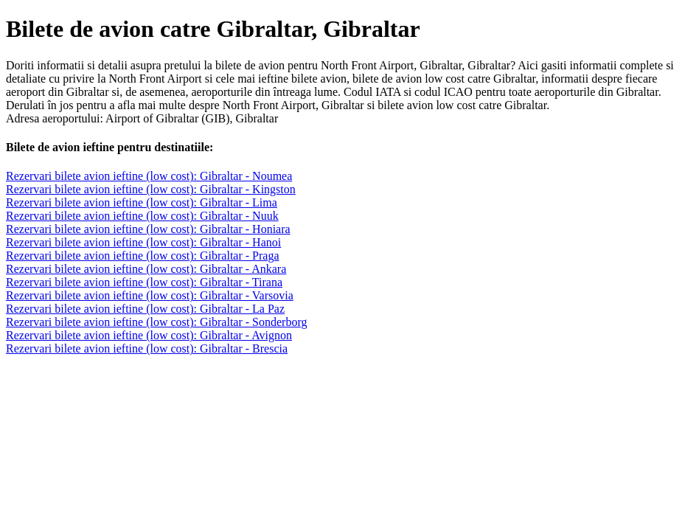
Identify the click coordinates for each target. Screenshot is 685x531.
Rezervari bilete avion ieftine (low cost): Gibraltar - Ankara (146, 269)
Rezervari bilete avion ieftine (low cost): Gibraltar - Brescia (147, 348)
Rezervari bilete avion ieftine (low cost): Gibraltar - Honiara (148, 229)
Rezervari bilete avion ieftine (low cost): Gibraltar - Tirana (144, 282)
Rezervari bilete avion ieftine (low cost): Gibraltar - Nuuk (142, 215)
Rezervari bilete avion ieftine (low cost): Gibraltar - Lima (141, 202)
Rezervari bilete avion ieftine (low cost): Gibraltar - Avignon (149, 335)
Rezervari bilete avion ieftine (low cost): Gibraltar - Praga (142, 255)
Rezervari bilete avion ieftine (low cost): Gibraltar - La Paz (145, 308)
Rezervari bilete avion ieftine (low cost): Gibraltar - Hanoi (143, 242)
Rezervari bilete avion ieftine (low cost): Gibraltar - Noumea (149, 176)
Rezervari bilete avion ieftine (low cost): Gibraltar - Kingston (151, 189)
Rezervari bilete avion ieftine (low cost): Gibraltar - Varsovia (149, 295)
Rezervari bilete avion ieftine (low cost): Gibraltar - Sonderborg (156, 322)
